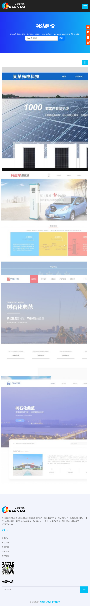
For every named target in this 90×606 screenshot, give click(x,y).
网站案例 (5, 542)
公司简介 (5, 538)
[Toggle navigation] (85, 6)
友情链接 (5, 556)
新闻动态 (5, 547)
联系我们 (5, 551)
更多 (5, 530)
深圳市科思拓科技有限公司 (50, 602)
